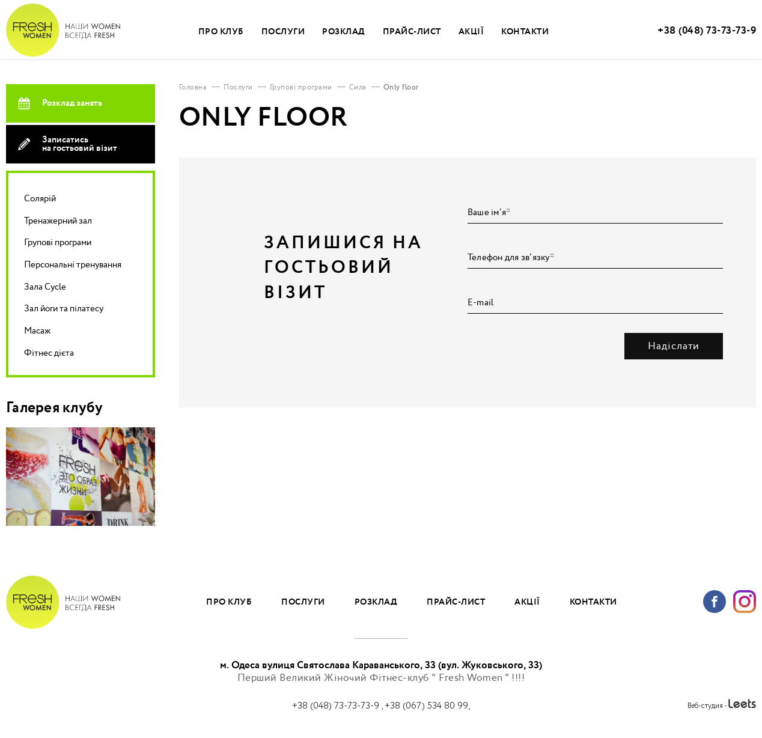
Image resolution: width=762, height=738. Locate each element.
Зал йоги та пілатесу (63, 308)
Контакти (525, 31)
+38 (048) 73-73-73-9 (706, 30)
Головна (193, 87)
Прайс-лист (412, 31)
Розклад (343, 31)
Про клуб (221, 31)
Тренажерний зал (58, 221)
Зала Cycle (45, 287)
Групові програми (57, 242)
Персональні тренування (72, 264)
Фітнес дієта (49, 353)
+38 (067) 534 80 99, (427, 706)
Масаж (37, 331)
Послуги (283, 31)
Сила (358, 87)
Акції (471, 31)
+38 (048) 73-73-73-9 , (338, 706)
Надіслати (674, 346)
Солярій (40, 198)
